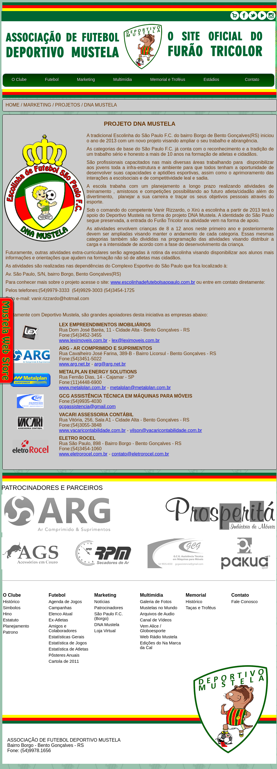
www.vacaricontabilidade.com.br (92, 430)
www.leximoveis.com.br (83, 340)
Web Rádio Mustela (158, 637)
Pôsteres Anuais (64, 655)
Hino (7, 614)
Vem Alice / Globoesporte (153, 628)
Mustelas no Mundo (158, 607)
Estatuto (11, 620)
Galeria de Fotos (155, 601)
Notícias (102, 601)
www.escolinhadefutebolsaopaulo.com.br (153, 282)
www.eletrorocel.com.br (83, 453)
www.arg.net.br (74, 364)
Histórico (11, 601)
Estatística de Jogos (68, 643)
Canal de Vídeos (155, 620)
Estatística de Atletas (68, 649)
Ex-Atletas (58, 620)
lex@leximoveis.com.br (136, 340)
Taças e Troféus (201, 607)
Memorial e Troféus (167, 79)
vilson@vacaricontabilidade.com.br (166, 430)
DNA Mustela (106, 624)
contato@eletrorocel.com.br (140, 453)
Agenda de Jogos (65, 601)
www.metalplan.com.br (82, 387)
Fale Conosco (244, 601)
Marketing (86, 79)
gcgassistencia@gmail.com (87, 406)
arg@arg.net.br (110, 364)
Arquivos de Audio (157, 614)
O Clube (19, 79)
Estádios (211, 79)
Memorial (196, 595)
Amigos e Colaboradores (63, 628)
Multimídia (122, 79)
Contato (252, 79)
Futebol (52, 79)
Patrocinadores (108, 607)
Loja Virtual (104, 630)
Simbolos (11, 607)
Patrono (10, 632)
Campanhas (60, 607)
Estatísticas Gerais (66, 637)
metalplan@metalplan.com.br (140, 387)
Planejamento (16, 626)
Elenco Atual (60, 614)
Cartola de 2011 (64, 661)
